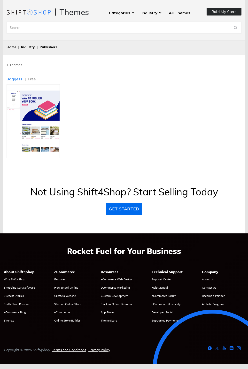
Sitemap (9, 320)
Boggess (14, 79)
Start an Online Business (116, 304)
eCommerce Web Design (116, 279)
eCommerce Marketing (115, 287)
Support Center (162, 279)
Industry (149, 12)
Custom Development (114, 295)
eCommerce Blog (15, 312)
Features (59, 279)
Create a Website (65, 295)
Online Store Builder (67, 320)
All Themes (179, 12)
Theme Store (109, 320)
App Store (107, 312)
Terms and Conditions (69, 349)
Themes (74, 12)
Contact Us (209, 287)
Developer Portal (162, 312)
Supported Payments (165, 320)
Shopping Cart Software (19, 287)
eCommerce (62, 312)
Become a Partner (213, 295)
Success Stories (14, 295)
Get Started (124, 209)
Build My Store (224, 11)
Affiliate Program (213, 304)
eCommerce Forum (164, 295)
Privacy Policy (99, 349)
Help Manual (160, 287)
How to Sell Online (66, 287)
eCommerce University (166, 304)
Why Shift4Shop (14, 279)
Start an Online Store (67, 304)
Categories (119, 12)
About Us (208, 279)
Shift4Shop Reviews (16, 304)
